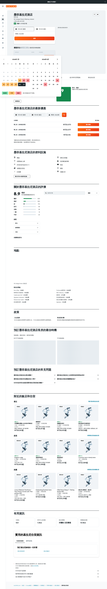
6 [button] (30, 49)
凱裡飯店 (43, 585)
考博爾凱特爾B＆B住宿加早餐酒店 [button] (23, 423)
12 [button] (26, 53)
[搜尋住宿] (3, 15)
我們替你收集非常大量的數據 (57, 574)
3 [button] (46, 44)
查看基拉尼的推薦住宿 (93, 469)
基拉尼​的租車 (21, 551)
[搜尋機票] (3, 11)
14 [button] (34, 53)
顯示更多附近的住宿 (94, 401)
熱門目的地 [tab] (29, 541)
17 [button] (46, 53)
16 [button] (42, 53)
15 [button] (38, 53)
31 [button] (46, 61)
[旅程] (3, 38)
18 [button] (50, 53)
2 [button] (42, 44)
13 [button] (30, 53)
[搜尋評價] (66, 193)
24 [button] (46, 57)
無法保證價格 (35, 565)
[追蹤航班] (3, 30)
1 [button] (38, 44)
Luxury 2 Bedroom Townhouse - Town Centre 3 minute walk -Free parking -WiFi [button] (23, 491)
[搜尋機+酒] (3, 22)
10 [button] (46, 49)
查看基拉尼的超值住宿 (93, 435)
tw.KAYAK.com (17, 585)
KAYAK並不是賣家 (57, 571)
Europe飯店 (29, 585)
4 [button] (50, 44)
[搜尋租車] (3, 18)
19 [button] (26, 57)
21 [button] (34, 57)
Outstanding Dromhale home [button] (43, 490)
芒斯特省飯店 (50, 585)
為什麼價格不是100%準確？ (57, 577)
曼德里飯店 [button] (60, 457)
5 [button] (26, 49)
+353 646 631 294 (19, 21)
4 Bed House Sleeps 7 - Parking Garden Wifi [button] (65, 490)
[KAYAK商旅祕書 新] (3, 34)
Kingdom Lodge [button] (18, 457)
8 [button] (38, 49)
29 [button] (38, 61)
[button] (105, 2)
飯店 (23, 585)
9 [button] (42, 49)
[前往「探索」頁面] (3, 26)
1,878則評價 (23, 23)
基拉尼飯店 (46, 551)
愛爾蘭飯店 (36, 585)
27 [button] (30, 61)
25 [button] (50, 57)
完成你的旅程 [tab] (19, 541)
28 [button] (34, 61)
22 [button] (38, 57)
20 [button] (31, 57)
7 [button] (34, 49)
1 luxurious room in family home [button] (87, 457)
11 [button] (50, 49)
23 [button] (42, 57)
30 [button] (43, 61)
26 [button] (26, 61)
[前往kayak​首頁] (11, 6)
